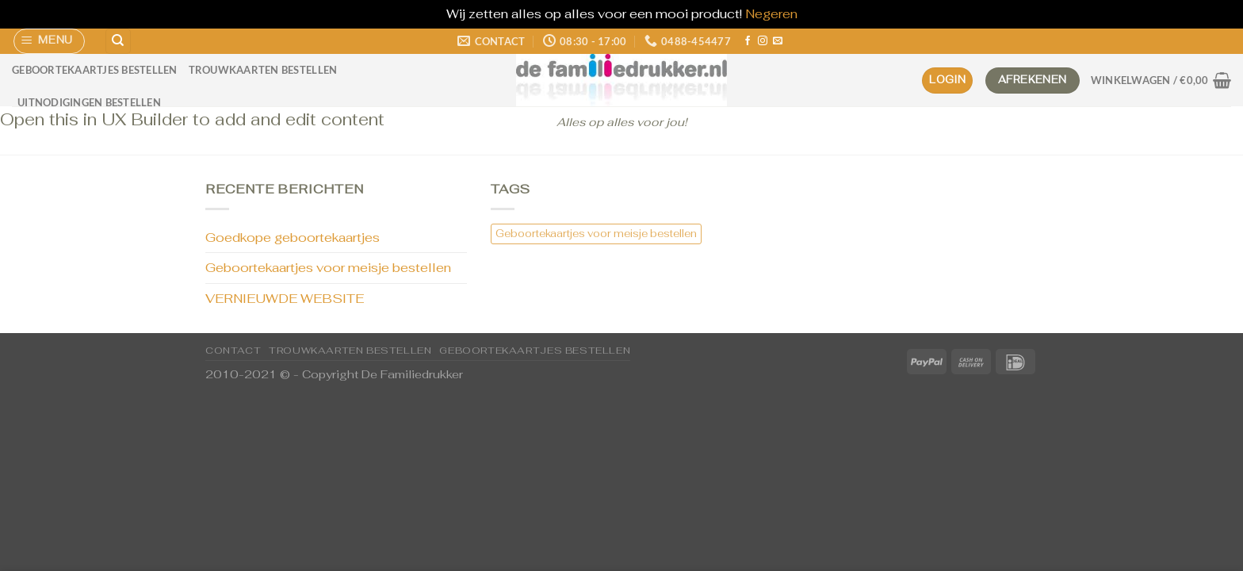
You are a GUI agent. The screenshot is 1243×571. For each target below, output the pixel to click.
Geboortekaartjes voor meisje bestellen (328, 267)
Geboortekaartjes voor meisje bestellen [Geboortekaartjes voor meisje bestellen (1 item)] (596, 233)
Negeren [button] (771, 14)
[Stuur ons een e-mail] (777, 41)
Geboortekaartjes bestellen (95, 69)
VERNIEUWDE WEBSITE (284, 298)
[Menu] (49, 41)
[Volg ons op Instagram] (762, 41)
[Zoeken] (118, 42)
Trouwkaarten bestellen (263, 69)
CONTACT (233, 350)
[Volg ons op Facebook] (747, 41)
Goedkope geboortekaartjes (292, 237)
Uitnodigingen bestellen (89, 102)
